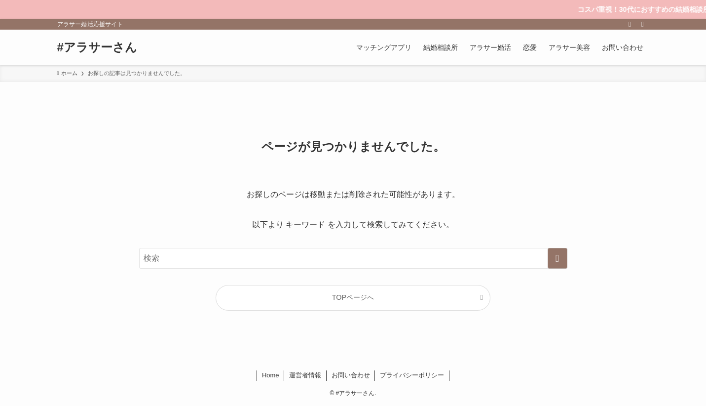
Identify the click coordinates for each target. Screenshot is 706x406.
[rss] (630, 24)
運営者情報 (305, 375)
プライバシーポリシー (412, 375)
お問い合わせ (351, 375)
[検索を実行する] (557, 258)
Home (270, 375)
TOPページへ (353, 297)
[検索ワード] (353, 258)
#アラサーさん (97, 47)
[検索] (642, 24)
